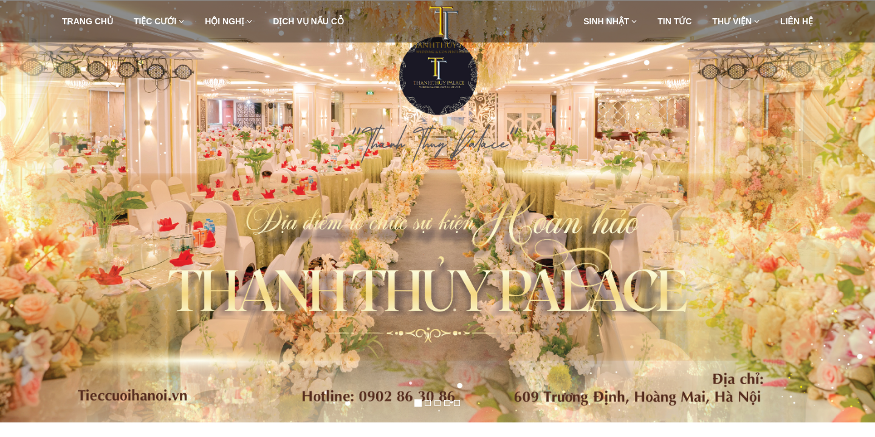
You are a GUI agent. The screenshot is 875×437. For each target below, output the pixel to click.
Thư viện (736, 21)
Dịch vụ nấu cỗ (308, 21)
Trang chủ (87, 21)
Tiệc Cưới (159, 21)
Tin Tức (674, 21)
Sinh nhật (610, 21)
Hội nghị (228, 21)
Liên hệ (796, 21)
